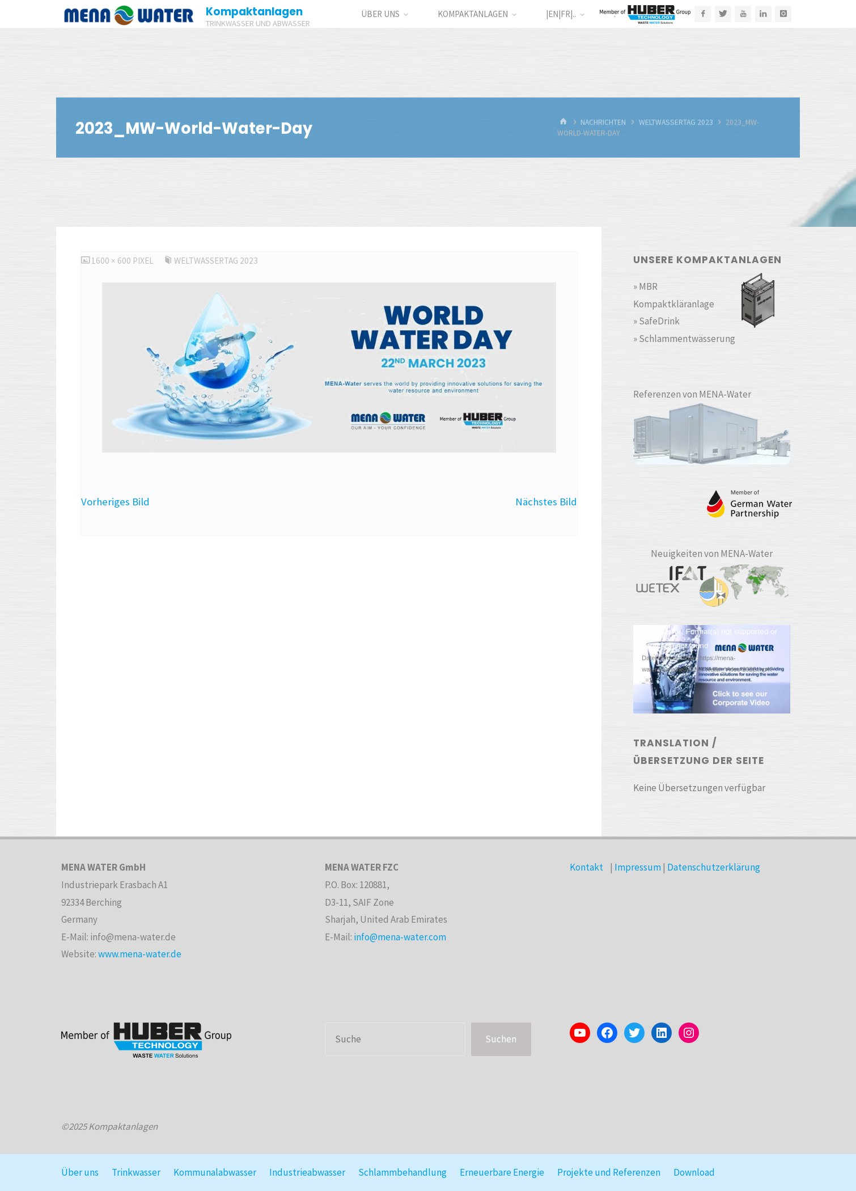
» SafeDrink (656, 321)
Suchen (500, 1039)
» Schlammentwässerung (684, 338)
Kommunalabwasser (214, 1172)
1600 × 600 (112, 260)
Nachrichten (603, 122)
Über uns (80, 1172)
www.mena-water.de (139, 954)
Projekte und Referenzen (608, 1172)
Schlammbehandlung (402, 1172)
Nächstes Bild (546, 501)
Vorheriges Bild (115, 501)
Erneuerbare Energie (502, 1172)
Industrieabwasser (307, 1172)
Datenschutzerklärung (713, 867)
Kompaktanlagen (254, 11)
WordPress (772, 1126)
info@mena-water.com (400, 937)
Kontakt (586, 867)
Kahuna (724, 1126)
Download (694, 1172)
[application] (711, 669)
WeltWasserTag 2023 (676, 122)
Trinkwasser (136, 1172)
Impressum (638, 867)
